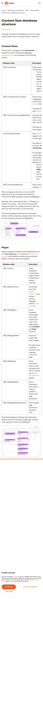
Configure (9, 591)
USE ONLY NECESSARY (30, 587)
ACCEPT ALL (9, 587)
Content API (34, 10)
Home (4, 10)
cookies (15, 576)
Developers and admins (16, 10)
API (27, 10)
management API (7, 55)
